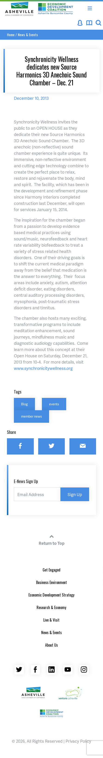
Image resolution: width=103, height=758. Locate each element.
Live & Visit (51, 620)
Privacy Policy (78, 741)
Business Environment (51, 582)
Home (11, 34)
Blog (24, 404)
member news (31, 416)
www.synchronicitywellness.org (43, 368)
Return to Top (52, 539)
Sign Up (75, 494)
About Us (51, 645)
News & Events (28, 34)
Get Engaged (51, 570)
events (54, 404)
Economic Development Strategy (51, 595)
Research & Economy (51, 607)
